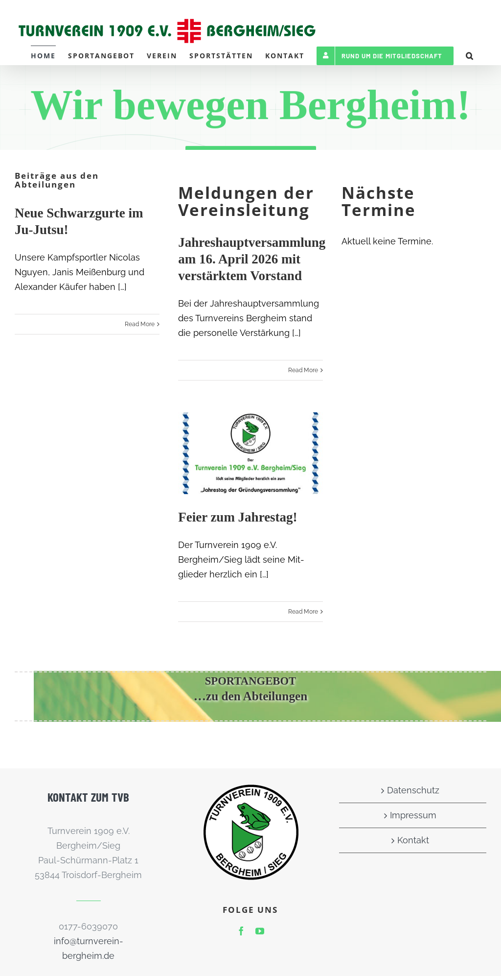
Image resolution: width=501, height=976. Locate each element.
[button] (470, 55)
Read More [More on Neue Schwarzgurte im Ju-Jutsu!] (140, 324)
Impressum (413, 815)
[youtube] (259, 931)
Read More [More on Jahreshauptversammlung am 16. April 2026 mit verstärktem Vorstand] (303, 370)
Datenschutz (413, 790)
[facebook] (241, 931)
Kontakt (413, 840)
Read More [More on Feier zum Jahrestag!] (303, 611)
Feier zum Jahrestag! (237, 517)
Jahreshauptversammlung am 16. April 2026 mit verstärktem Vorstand (251, 259)
